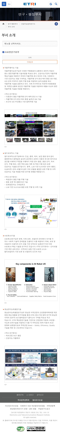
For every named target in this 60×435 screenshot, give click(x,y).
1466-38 (46, 412)
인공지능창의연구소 (28, 24)
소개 (29, 57)
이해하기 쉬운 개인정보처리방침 (32, 406)
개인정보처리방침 (11, 406)
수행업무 (30, 62)
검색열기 (56, 4)
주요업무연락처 (23, 400)
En (9, 4)
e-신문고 (30, 395)
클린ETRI (19, 395)
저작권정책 (51, 406)
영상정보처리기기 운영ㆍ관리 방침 (23, 409)
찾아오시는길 (37, 400)
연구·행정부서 (13, 24)
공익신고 (40, 395)
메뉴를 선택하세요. (13, 43)
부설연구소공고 (44, 409)
